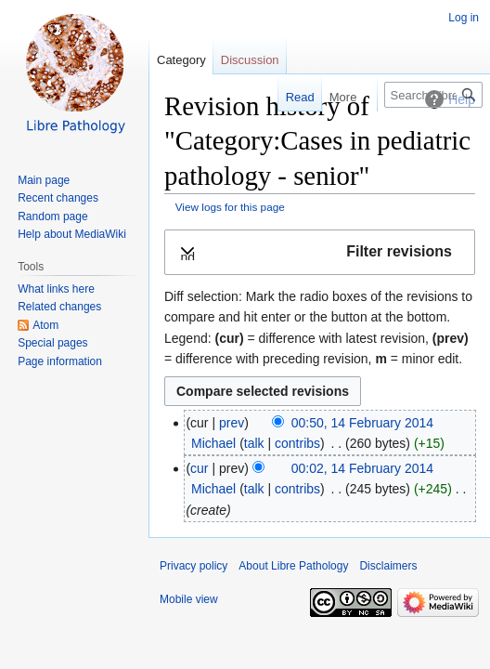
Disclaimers (388, 565)
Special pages (52, 342)
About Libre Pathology (293, 565)
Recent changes (58, 197)
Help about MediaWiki (72, 234)
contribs (297, 443)
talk (254, 443)
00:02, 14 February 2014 (362, 468)
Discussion (250, 60)
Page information (60, 361)
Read (291, 97)
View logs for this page (230, 207)
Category (181, 60)
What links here (56, 288)
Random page (52, 216)
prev (231, 422)
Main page (44, 180)
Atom (45, 325)
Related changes (59, 306)
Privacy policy (193, 565)
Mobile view (189, 599)
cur (199, 468)
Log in (463, 17)
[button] (319, 252)
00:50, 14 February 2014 (362, 422)
